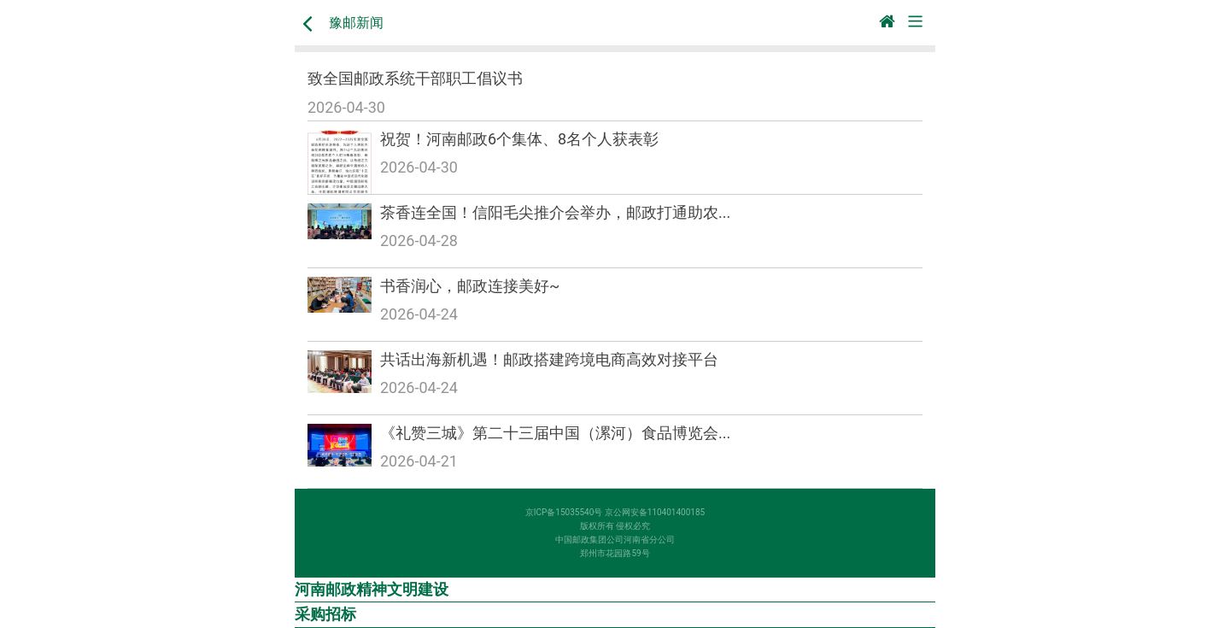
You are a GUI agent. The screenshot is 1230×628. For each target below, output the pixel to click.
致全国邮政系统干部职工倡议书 (415, 78)
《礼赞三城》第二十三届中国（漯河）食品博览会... (555, 433)
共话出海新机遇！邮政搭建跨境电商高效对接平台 (549, 359)
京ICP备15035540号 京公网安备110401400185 (615, 512)
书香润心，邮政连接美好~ (469, 286)
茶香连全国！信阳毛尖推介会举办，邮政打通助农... (555, 212)
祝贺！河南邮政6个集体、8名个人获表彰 (519, 139)
